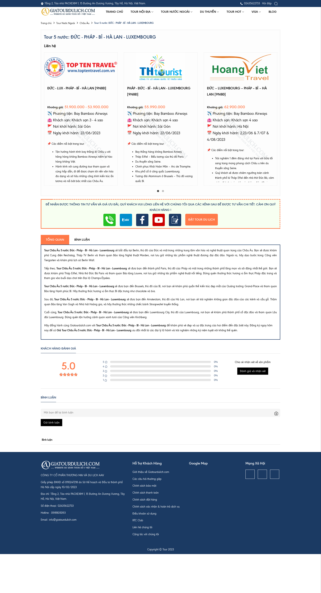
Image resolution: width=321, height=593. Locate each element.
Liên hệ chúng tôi (142, 527)
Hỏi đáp (267, 3)
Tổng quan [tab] (55, 239)
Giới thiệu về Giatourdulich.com (150, 471)
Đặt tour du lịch (201, 219)
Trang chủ (114, 12)
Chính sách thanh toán (145, 492)
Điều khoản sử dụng (144, 513)
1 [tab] (158, 191)
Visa (256, 12)
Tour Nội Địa (142, 12)
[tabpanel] (81, 119)
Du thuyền (209, 12)
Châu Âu (84, 23)
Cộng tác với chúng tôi (145, 534)
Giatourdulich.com (80, 325)
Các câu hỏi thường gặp (147, 478)
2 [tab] (163, 191)
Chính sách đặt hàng (144, 499)
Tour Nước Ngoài (177, 12)
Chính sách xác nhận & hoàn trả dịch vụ (156, 506)
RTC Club (137, 520)
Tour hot (235, 12)
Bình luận (82, 239)
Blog (273, 12)
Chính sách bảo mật (144, 485)
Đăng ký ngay (258, 325)
